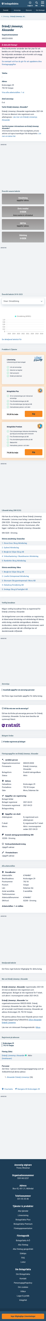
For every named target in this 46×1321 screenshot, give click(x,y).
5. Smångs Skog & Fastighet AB (15, 589)
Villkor (23, 1291)
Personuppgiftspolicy (23, 1283)
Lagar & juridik (23, 1296)
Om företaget (40, 10)
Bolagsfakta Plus (23, 1220)
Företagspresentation (23, 1228)
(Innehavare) (7, 1058)
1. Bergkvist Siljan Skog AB (13, 572)
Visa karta (7, 1089)
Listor (23, 1262)
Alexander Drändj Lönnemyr (18, 1077)
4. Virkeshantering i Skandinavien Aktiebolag (20, 556)
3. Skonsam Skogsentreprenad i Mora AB (18, 581)
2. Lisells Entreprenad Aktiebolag (15, 576)
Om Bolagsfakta (23, 1274)
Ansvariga (17, 10)
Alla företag (23, 1245)
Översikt (5, 10)
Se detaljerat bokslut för (12, 339)
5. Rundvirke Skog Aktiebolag (14, 561)
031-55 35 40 (23, 1199)
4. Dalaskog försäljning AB (13, 585)
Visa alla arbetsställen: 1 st (13, 92)
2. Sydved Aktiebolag (10, 547)
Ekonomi (29, 10)
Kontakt (23, 1278)
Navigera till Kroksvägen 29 (27, 1089)
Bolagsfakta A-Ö (23, 1240)
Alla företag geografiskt (23, 1249)
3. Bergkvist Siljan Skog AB (13, 552)
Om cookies (23, 1287)
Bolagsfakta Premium (23, 1224)
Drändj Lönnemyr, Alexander (13, 1055)
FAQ (23, 1258)
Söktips (23, 1253)
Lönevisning (23, 1215)
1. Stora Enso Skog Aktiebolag (14, 543)
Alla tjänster (23, 1211)
